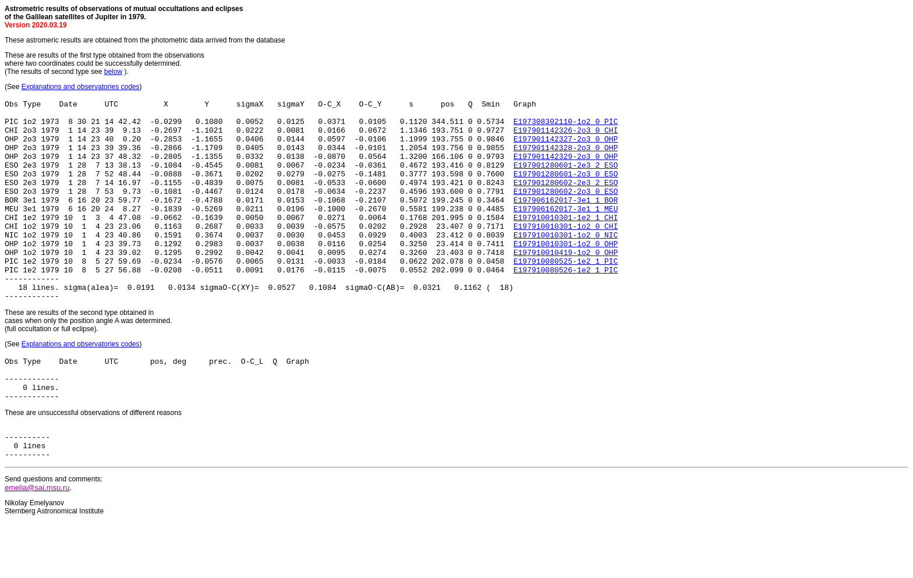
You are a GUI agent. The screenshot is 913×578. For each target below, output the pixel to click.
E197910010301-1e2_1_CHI (566, 241)
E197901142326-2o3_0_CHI (566, 137)
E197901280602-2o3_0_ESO (566, 210)
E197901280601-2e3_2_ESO (566, 178)
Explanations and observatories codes (81, 87)
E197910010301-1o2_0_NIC (566, 262)
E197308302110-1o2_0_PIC (566, 126)
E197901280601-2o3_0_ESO (566, 189)
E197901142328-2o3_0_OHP (566, 158)
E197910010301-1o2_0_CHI (566, 252)
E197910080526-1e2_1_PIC (566, 304)
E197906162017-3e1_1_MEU (566, 231)
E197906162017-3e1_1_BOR (566, 220)
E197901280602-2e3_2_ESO (566, 199)
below (113, 72)
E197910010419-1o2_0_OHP (566, 283)
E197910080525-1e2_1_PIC (566, 294)
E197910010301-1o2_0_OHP (566, 273)
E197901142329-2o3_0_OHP (566, 168)
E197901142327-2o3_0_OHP (566, 147)
